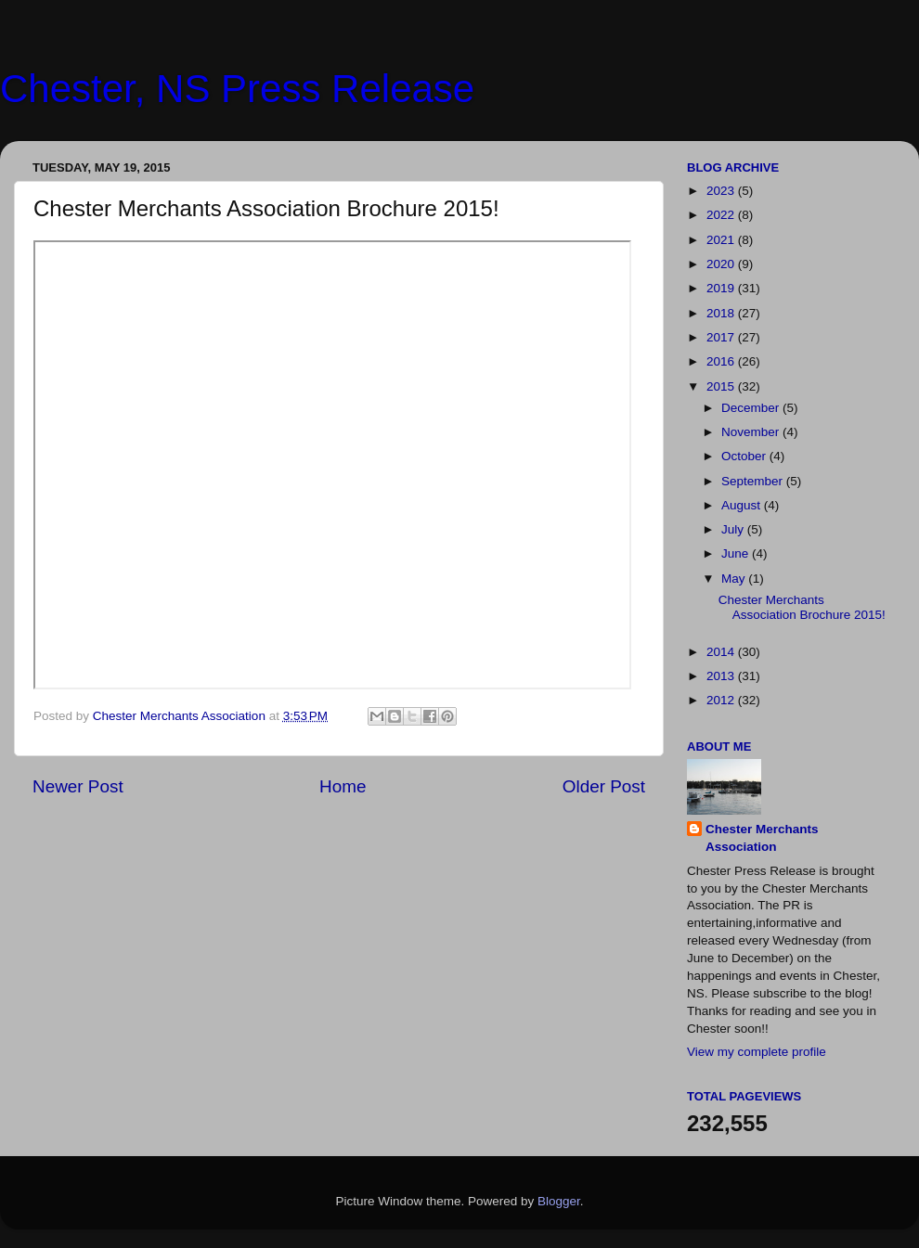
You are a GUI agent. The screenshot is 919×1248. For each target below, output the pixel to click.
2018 (722, 313)
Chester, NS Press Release (237, 88)
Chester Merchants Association (762, 838)
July (734, 529)
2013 (722, 676)
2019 (722, 288)
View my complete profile (756, 1052)
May (734, 578)
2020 (722, 264)
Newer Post (77, 786)
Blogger (558, 1201)
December (752, 408)
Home (342, 786)
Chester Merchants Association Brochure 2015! (802, 607)
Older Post (604, 786)
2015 (722, 386)
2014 (722, 652)
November (752, 432)
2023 (722, 191)
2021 (722, 240)
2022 (722, 215)
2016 (722, 361)
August (742, 505)
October (745, 456)
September (753, 481)
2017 (722, 337)
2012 (722, 700)
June (736, 553)
